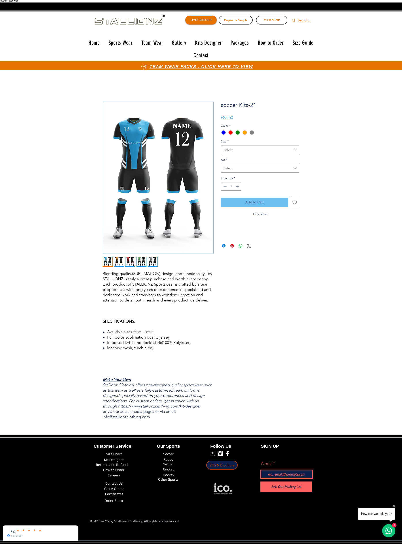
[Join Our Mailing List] (286, 486)
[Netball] (168, 464)
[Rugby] (168, 459)
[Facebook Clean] (227, 453)
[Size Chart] (114, 454)
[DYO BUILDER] (201, 20)
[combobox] (260, 150)
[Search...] (307, 20)
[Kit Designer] (114, 459)
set (224, 160)
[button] (120, 42)
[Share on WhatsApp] (240, 245)
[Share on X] (249, 245)
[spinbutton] (231, 186)
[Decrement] (224, 186)
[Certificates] (114, 494)
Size (225, 141)
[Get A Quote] (114, 488)
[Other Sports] (168, 479)
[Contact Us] (114, 483)
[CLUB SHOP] (271, 20)
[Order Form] (113, 500)
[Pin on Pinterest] (232, 245)
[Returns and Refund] (112, 464)
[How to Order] (113, 470)
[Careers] (114, 475)
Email (266, 464)
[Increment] (237, 186)
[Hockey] (168, 475)
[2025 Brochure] (222, 465)
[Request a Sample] (236, 20)
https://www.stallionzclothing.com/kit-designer (159, 406)
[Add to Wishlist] (294, 202)
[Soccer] (168, 454)
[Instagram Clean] (220, 453)
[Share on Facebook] (223, 245)
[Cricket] (168, 469)
